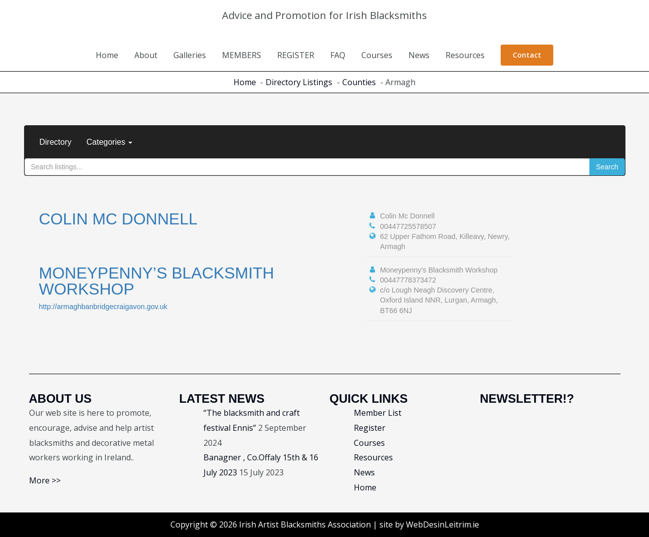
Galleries (189, 55)
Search (607, 167)
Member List (377, 412)
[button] (527, 55)
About (145, 55)
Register (369, 427)
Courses (376, 55)
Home (107, 55)
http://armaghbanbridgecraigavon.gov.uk (103, 307)
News (418, 55)
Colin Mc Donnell (118, 219)
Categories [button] (110, 142)
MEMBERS (241, 55)
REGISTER (295, 55)
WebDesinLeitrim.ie (442, 524)
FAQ (337, 55)
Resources (465, 55)
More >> (45, 480)
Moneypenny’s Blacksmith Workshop (156, 281)
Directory (56, 142)
